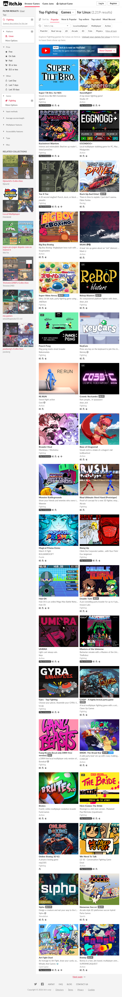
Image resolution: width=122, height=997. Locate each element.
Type (6, 138)
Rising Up (84, 548)
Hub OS (43, 598)
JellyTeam (43, 301)
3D (83, 31)
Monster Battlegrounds (50, 497)
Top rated (96, 19)
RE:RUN (43, 396)
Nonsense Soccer (88, 907)
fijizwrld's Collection (13, 181)
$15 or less (11, 69)
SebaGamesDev (45, 149)
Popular (55, 19)
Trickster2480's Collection (16, 282)
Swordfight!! (86, 92)
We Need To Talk (88, 856)
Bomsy (83, 957)
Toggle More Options (18, 40)
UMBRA (43, 649)
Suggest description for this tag (15, 23)
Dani (41, 402)
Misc (6, 145)
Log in (101, 3)
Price (6, 47)
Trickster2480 (8, 286)
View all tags (111, 31)
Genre (7, 96)
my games (7, 315)
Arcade (75, 31)
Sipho (41, 907)
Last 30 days (12, 89)
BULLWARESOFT (46, 554)
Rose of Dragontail (89, 446)
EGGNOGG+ (86, 143)
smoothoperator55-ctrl (12, 319)
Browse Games (32, 3)
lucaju (41, 706)
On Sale (10, 56)
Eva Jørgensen (86, 554)
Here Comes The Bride (91, 805)
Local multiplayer (80, 26)
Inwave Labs (85, 605)
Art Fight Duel (46, 957)
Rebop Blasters (87, 295)
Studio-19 (84, 99)
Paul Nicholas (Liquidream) (91, 812)
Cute (90, 31)
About (51, 984)
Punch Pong (45, 346)
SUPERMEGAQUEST (88, 964)
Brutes (42, 805)
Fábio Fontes (85, 200)
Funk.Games (44, 812)
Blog (69, 984)
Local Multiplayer (11, 214)
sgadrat (42, 99)
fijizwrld (6, 184)
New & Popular (69, 19)
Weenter (42, 503)
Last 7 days (11, 85)
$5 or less (11, 65)
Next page (77, 976)
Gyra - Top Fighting (48, 699)
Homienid (7, 217)
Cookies (91, 990)
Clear (22, 11)
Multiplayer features (12, 125)
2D (66, 31)
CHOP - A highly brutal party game (97, 699)
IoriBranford (85, 453)
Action (108, 26)
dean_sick (84, 301)
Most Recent (109, 19)
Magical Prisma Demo (49, 548)
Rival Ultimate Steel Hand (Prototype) (98, 497)
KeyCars (84, 346)
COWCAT (84, 759)
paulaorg (6, 352)
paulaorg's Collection (13, 348)
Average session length (13, 118)
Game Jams (48, 3)
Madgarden (84, 149)
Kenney (83, 352)
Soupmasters (44, 251)
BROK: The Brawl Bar (90, 752)
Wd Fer (6, 252)
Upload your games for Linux (96, 36)
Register (113, 3)
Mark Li (83, 251)
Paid (8, 60)
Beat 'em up (56, 31)
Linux (9, 36)
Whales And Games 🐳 (49, 964)
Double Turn (86, 598)
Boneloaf (42, 761)
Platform (8, 31)
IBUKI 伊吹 (85, 244)
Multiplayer (96, 26)
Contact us (82, 984)
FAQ (61, 984)
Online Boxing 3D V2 (49, 856)
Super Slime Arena (48, 295)
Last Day (10, 80)
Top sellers (84, 19)
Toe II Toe (44, 194)
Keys (41, 655)
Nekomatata (44, 352)
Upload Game (64, 3)
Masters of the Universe (92, 649)
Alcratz (83, 503)
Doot (82, 862)
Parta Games (85, 913)
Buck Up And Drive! (89, 194)
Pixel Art (43, 31)
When (7, 76)
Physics (99, 31)
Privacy (80, 990)
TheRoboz (84, 655)
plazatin (42, 200)
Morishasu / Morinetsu (48, 450)
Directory (60, 990)
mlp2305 (42, 862)
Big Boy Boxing (46, 244)
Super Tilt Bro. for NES (50, 92)
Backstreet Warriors (49, 143)
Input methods (10, 111)
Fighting (10, 100)
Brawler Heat (45, 446)
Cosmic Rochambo (89, 396)
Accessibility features (13, 131)
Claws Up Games (87, 708)
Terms (70, 990)
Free (8, 52)
